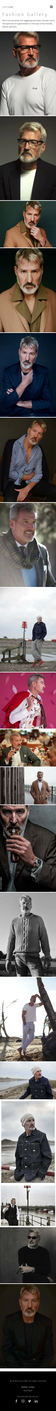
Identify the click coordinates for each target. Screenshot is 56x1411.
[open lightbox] (28, 73)
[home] (6, 7)
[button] (51, 7)
